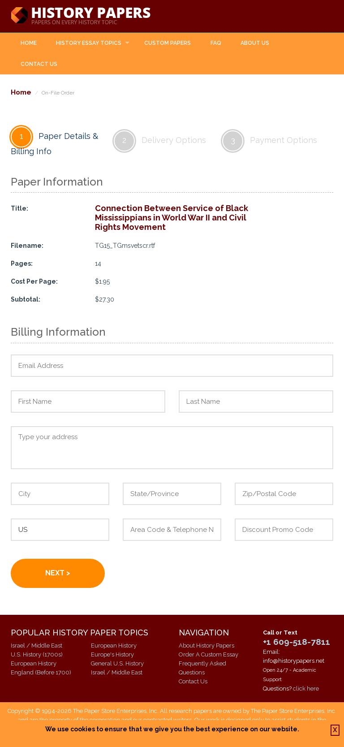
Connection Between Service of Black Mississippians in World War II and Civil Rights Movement (171, 217)
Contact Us (39, 64)
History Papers (80, 16)
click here (306, 688)
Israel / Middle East (36, 645)
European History (33, 663)
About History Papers (206, 645)
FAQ (216, 43)
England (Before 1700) (41, 672)
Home (29, 43)
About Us (255, 43)
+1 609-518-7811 (296, 642)
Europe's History (112, 654)
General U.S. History (117, 663)
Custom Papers (167, 43)
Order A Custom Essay (208, 654)
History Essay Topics (88, 43)
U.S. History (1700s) (37, 654)
